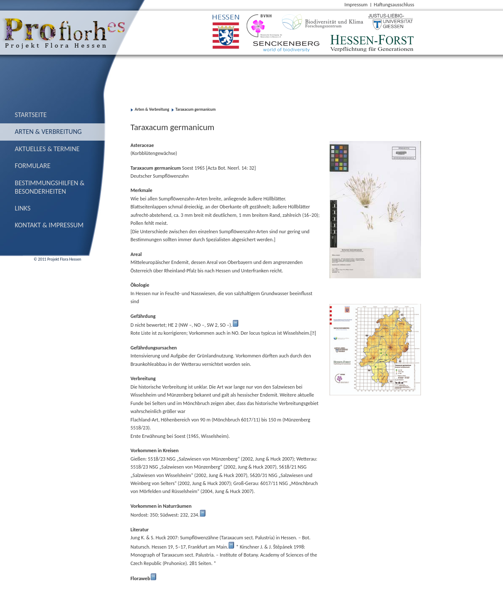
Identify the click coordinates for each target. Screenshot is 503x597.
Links (23, 208)
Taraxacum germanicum (196, 109)
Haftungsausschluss (394, 4)
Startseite (31, 114)
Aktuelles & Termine (47, 148)
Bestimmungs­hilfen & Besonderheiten (50, 187)
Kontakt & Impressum (49, 225)
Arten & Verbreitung (48, 131)
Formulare (33, 165)
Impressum (355, 4)
